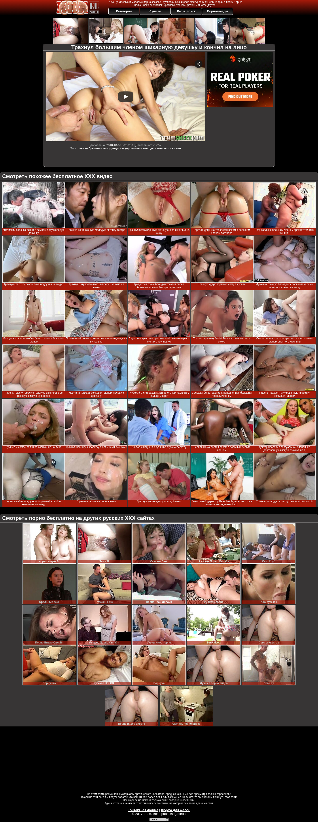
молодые (149, 148)
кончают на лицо (169, 148)
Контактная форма (143, 810)
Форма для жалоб (175, 810)
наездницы (111, 148)
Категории (124, 11)
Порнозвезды (217, 11)
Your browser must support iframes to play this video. (125, 96)
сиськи (83, 148)
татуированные (131, 148)
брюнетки (95, 148)
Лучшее (155, 11)
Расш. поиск (186, 11)
